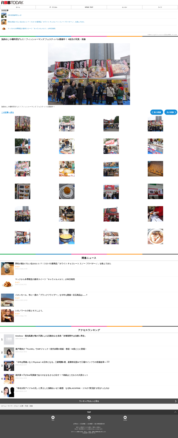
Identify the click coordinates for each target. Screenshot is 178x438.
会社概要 (90, 423)
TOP (89, 412)
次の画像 (170, 112)
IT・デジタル (53, 7)
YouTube (125, 420)
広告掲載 (82, 423)
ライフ (160, 7)
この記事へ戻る (7, 112)
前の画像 (157, 112)
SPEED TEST (89, 7)
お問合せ (75, 423)
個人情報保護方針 (100, 423)
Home (53, 420)
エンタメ (124, 7)
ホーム (18, 7)
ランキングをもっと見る (89, 401)
